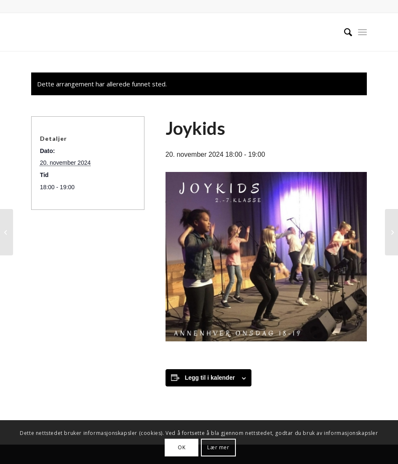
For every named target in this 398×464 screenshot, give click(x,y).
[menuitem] (344, 32)
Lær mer (218, 447)
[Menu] (362, 32)
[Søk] (344, 32)
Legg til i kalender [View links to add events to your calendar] (210, 377)
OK (181, 447)
